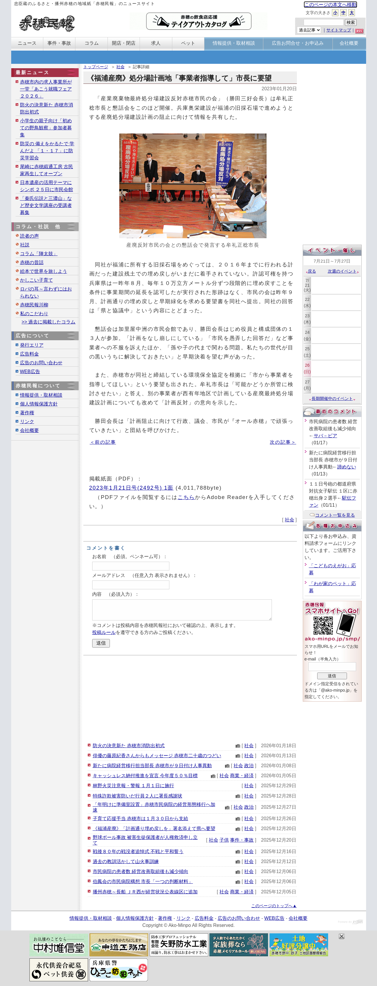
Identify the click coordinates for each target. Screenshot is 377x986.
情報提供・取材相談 (41, 395)
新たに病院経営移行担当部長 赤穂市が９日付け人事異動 (152, 765)
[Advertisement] (190, 698)
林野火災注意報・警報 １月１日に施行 (133, 785)
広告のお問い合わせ (41, 362)
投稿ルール (104, 632)
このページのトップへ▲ (274, 905)
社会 (120, 66)
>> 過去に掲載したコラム (48, 321)
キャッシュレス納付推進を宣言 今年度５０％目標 (145, 775)
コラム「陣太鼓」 (39, 253)
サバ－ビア (325, 435)
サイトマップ (338, 30)
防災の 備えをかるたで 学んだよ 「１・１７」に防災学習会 (47, 150)
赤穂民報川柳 (34, 304)
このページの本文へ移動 (330, 4)
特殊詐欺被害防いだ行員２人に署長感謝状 (137, 795)
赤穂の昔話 (32, 262)
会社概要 (29, 430)
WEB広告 (30, 371)
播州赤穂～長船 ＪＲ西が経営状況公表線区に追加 (145, 891)
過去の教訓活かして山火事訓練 (126, 861)
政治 (249, 765)
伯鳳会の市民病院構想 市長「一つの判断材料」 (143, 881)
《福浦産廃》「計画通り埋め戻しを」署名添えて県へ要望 (154, 828)
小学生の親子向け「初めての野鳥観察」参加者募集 (46, 127)
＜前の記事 (103, 442)
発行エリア (32, 345)
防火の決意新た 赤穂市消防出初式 (129, 745)
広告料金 (29, 353)
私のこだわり (34, 313)
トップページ (95, 66)
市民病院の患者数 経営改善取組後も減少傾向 (140, 871)
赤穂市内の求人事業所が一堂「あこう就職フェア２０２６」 (46, 89)
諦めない (346, 466)
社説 (24, 244)
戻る (310, 271)
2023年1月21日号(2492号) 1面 (131, 488)
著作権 (27, 412)
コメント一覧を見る (332, 515)
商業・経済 (242, 775)
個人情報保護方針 (39, 403)
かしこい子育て (36, 280)
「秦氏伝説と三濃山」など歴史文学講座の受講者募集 (46, 205)
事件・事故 (242, 839)
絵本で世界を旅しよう (43, 271)
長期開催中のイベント (332, 398)
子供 (224, 839)
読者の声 (29, 235)
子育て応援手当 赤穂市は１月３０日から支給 (140, 818)
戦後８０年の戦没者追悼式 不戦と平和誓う (138, 851)
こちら (186, 497)
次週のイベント (343, 271)
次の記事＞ (283, 442)
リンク (27, 421)
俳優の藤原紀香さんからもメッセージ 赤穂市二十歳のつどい (157, 755)
